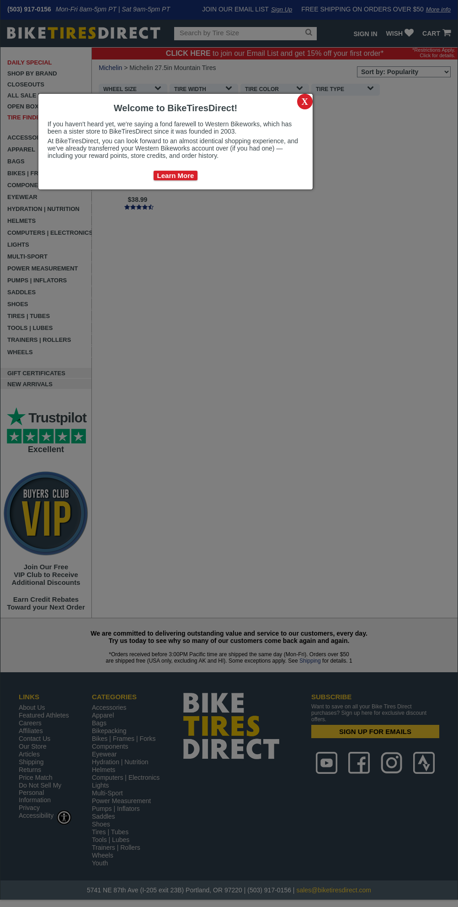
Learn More (175, 175)
